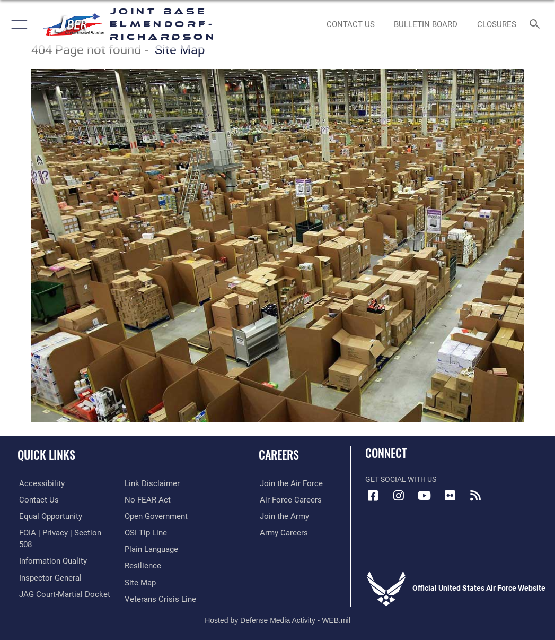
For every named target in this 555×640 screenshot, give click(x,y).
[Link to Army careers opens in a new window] (281, 532)
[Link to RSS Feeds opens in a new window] (475, 496)
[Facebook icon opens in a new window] (373, 496)
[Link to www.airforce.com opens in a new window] (287, 483)
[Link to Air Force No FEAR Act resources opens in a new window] (145, 483)
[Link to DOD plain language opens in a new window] (150, 532)
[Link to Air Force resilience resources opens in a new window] (141, 548)
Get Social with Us (400, 479)
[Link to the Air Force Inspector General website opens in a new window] (46, 564)
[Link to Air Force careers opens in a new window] (287, 499)
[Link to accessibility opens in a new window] (37, 483)
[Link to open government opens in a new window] (154, 499)
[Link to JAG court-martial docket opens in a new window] (59, 581)
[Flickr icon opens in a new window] (449, 496)
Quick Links (46, 454)
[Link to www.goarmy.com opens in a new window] (281, 515)
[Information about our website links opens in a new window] (42, 597)
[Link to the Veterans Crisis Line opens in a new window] (157, 581)
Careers (279, 454)
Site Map (180, 49)
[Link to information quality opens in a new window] (49, 548)
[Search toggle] (536, 25)
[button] (17, 24)
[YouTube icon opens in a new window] (424, 496)
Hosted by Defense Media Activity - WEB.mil (277, 616)
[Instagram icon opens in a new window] (399, 496)
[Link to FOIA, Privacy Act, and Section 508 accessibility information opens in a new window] (62, 532)
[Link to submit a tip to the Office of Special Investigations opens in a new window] (144, 515)
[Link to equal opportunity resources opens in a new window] (47, 515)
